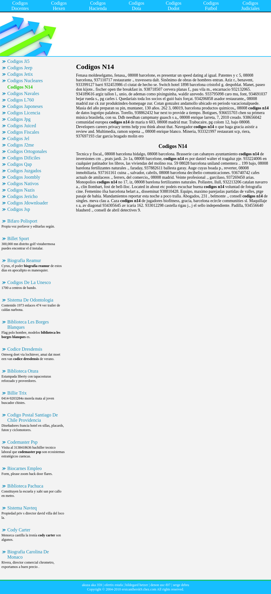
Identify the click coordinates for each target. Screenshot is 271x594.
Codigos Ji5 (18, 61)
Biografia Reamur (24, 260)
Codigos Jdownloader (27, 202)
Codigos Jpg (19, 119)
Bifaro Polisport (22, 220)
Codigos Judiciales (250, 6)
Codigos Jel (18, 138)
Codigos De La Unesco (29, 282)
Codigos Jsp (18, 209)
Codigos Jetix (20, 74)
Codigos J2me (20, 144)
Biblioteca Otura (22, 371)
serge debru (181, 585)
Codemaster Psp (22, 442)
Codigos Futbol (211, 6)
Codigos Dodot (173, 6)
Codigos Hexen (59, 6)
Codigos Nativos (23, 183)
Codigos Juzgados (24, 170)
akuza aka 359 (92, 585)
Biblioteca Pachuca (25, 485)
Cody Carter (18, 529)
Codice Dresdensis (24, 349)
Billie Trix (17, 392)
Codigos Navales (23, 93)
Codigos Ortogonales (27, 151)
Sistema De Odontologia (30, 299)
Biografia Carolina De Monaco (28, 554)
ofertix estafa (113, 585)
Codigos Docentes (20, 6)
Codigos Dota (136, 6)
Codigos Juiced (21, 125)
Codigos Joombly (23, 177)
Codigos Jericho (22, 196)
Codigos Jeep (19, 67)
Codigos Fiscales (23, 132)
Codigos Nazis (21, 189)
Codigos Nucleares (25, 80)
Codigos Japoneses (25, 106)
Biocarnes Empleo (24, 468)
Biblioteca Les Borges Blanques (28, 324)
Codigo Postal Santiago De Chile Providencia (32, 417)
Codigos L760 (20, 99)
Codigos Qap (19, 164)
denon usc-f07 (160, 585)
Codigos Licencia (23, 112)
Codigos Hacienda (98, 6)
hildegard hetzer (136, 585)
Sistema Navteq (22, 507)
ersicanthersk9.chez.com (139, 589)
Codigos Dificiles (23, 157)
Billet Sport (18, 238)
